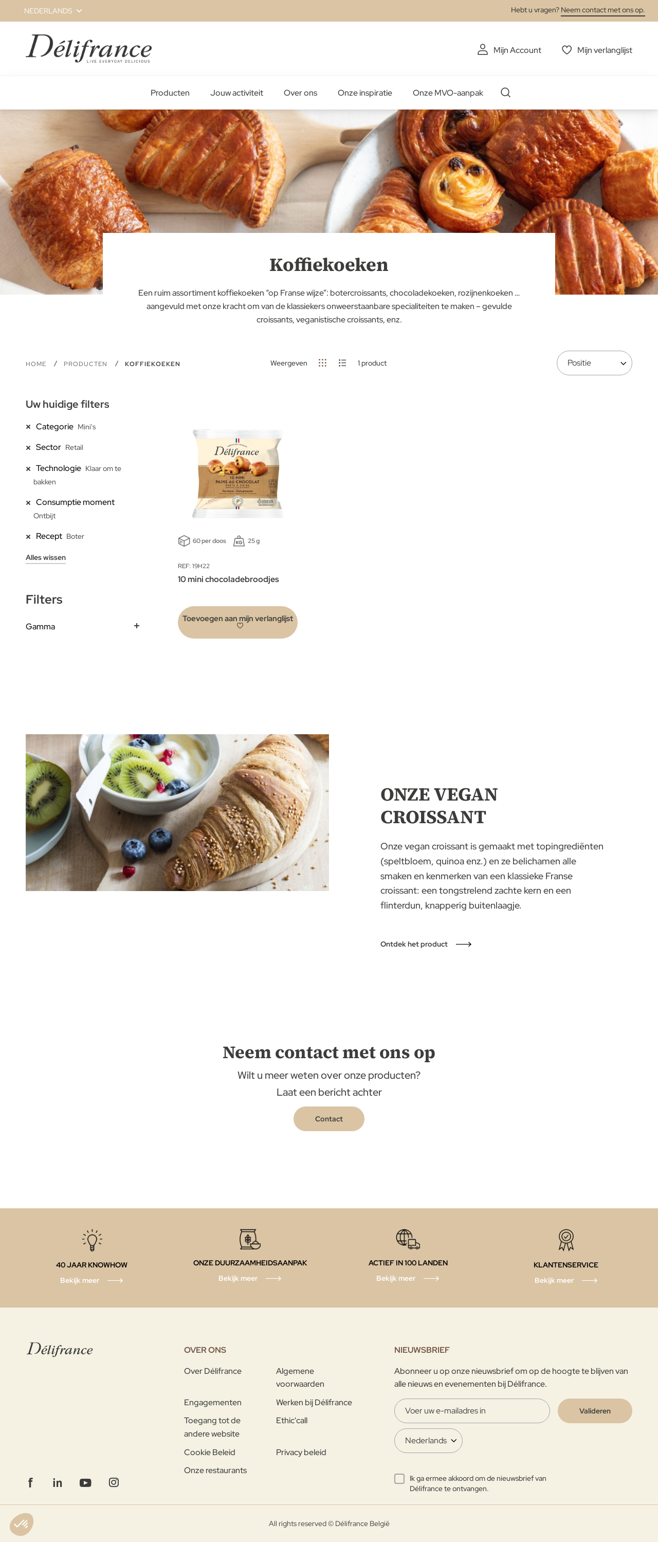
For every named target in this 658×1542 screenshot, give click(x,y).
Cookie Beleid (209, 1452)
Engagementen (213, 1402)
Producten (170, 92)
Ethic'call (291, 1420)
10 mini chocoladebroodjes (228, 579)
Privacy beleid (301, 1452)
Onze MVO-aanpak (448, 92)
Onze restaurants (215, 1470)
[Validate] (595, 1411)
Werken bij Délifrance (314, 1402)
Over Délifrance (213, 1371)
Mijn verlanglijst (604, 50)
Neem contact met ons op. (603, 9)
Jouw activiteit (236, 92)
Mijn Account (517, 50)
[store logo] (89, 48)
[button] (47, 10)
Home (37, 364)
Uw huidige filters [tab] (67, 404)
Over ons (300, 92)
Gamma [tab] (40, 626)
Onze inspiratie (365, 92)
